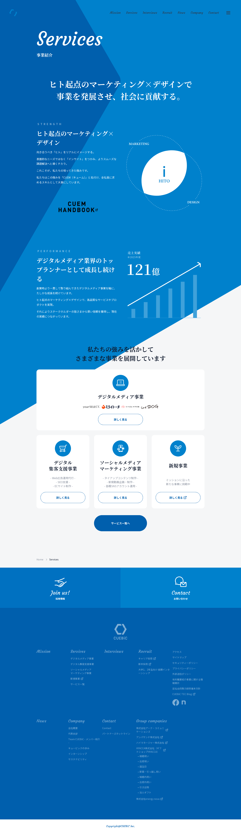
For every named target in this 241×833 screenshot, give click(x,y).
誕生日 (143, 766)
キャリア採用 (147, 658)
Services (131, 13)
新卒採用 (144, 664)
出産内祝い (145, 782)
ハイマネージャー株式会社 (152, 742)
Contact (213, 13)
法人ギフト (145, 792)
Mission (115, 13)
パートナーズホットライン (116, 733)
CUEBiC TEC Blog (183, 694)
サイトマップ (179, 657)
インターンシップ (77, 753)
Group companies (151, 721)
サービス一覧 (77, 684)
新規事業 (76, 678)
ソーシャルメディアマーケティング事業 (80, 671)
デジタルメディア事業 (82, 658)
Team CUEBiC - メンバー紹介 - (84, 740)
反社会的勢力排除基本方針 (186, 688)
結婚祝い (144, 756)
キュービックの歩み (78, 748)
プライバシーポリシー (184, 668)
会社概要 (73, 728)
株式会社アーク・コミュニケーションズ (152, 729)
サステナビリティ (77, 759)
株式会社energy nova (149, 798)
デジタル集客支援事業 (82, 664)
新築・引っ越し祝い (150, 771)
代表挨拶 (73, 733)
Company (197, 13)
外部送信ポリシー (181, 674)
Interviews (150, 13)
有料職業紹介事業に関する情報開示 (187, 681)
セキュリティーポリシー (185, 663)
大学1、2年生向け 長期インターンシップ (154, 671)
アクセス (177, 651)
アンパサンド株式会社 (149, 737)
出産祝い (144, 761)
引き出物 (144, 787)
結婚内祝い (145, 777)
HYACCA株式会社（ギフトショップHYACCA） (152, 749)
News (181, 13)
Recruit (167, 13)
